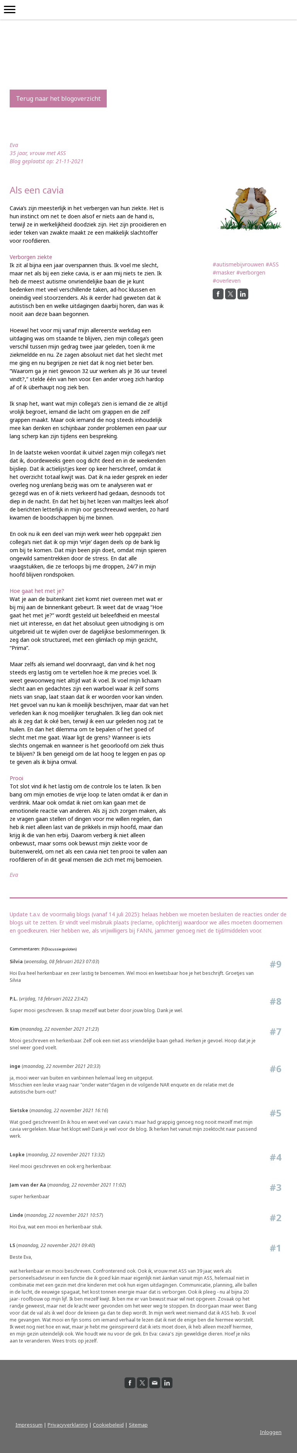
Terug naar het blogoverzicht (58, 98)
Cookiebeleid (108, 1424)
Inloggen (271, 1432)
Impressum (29, 1424)
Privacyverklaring (68, 1424)
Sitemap (138, 1424)
